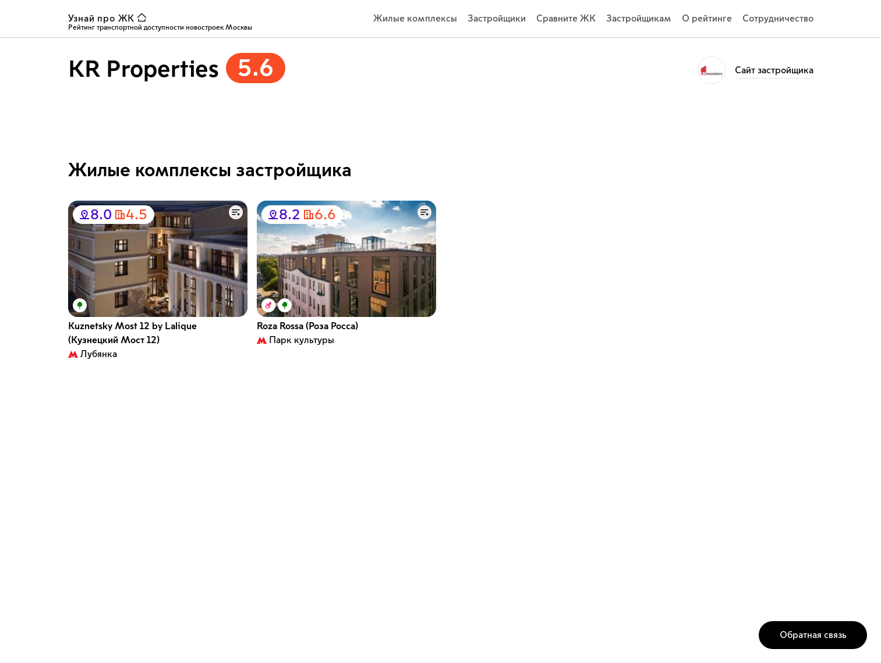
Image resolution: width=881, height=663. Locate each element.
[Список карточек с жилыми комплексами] (440, 284)
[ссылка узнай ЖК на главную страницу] (110, 19)
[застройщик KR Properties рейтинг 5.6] (176, 71)
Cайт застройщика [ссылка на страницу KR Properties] (774, 70)
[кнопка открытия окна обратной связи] (813, 635)
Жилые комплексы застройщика (210, 170)
